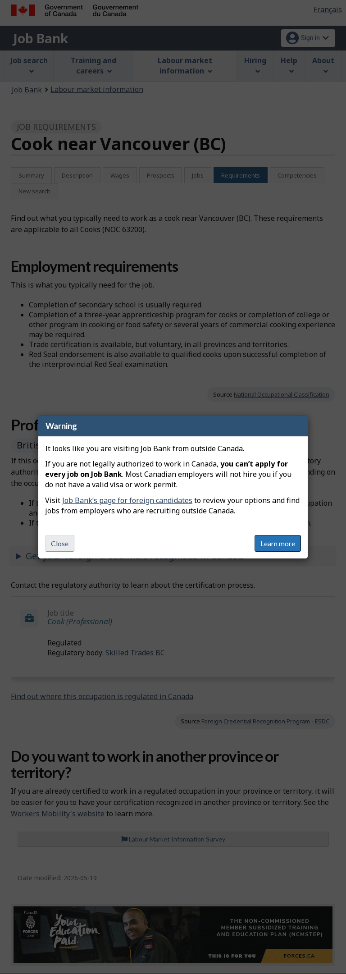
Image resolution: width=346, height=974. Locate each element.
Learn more (277, 543)
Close (59, 543)
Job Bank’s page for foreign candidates (127, 500)
